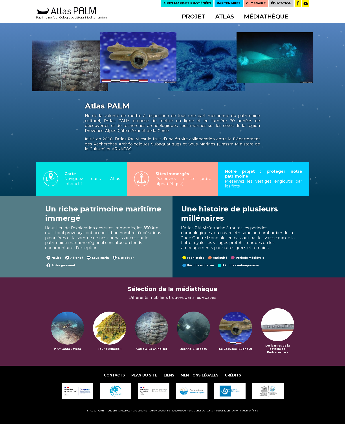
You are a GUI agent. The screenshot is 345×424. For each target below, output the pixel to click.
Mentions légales (199, 375)
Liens (169, 375)
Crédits (233, 375)
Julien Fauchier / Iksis (245, 410)
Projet (193, 16)
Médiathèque (266, 16)
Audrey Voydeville (159, 410)
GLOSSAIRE (256, 3)
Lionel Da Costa (203, 410)
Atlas (224, 16)
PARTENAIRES (228, 3)
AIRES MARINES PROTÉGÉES (187, 3)
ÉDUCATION (281, 3)
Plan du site (144, 375)
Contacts (114, 375)
